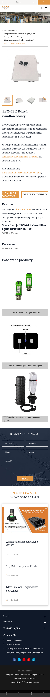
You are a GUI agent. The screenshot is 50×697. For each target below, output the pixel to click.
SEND (25, 480)
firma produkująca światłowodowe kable (21, 173)
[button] (45, 101)
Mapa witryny (16, 686)
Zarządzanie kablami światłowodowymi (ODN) (19, 34)
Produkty (12, 31)
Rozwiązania (8, 625)
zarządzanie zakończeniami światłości (20, 157)
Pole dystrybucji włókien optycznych (16, 38)
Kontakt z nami (25, 435)
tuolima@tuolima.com (15, 647)
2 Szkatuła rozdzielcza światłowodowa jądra (18, 41)
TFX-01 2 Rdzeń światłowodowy (14, 44)
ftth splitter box (23, 210)
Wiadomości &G (25, 497)
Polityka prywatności (31, 686)
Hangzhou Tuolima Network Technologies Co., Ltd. (25, 678)
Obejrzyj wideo (35, 195)
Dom (5, 31)
